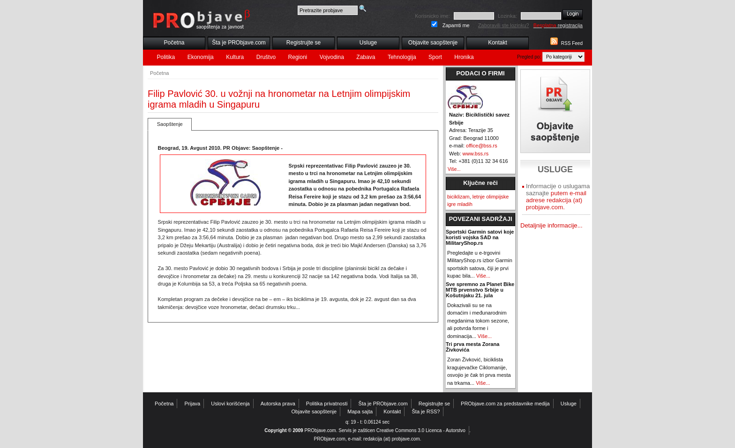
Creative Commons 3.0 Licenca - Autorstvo (420, 430)
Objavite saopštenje (433, 42)
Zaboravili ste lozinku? (503, 25)
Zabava (365, 57)
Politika (166, 57)
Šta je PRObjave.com (239, 42)
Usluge (368, 42)
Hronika (463, 57)
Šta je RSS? (426, 411)
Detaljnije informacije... (551, 225)
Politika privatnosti (327, 403)
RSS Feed (572, 43)
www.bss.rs (476, 153)
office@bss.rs (481, 145)
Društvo (266, 57)
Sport (435, 57)
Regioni (298, 57)
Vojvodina (332, 57)
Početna (174, 42)
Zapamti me (456, 25)
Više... (454, 169)
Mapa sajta (360, 411)
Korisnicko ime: (432, 16)
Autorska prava (278, 403)
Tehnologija (402, 57)
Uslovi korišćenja (230, 403)
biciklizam (458, 196)
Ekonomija (201, 57)
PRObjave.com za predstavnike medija (505, 403)
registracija (558, 25)
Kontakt (497, 42)
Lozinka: (507, 16)
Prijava (193, 403)
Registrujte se (303, 42)
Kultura (235, 57)
